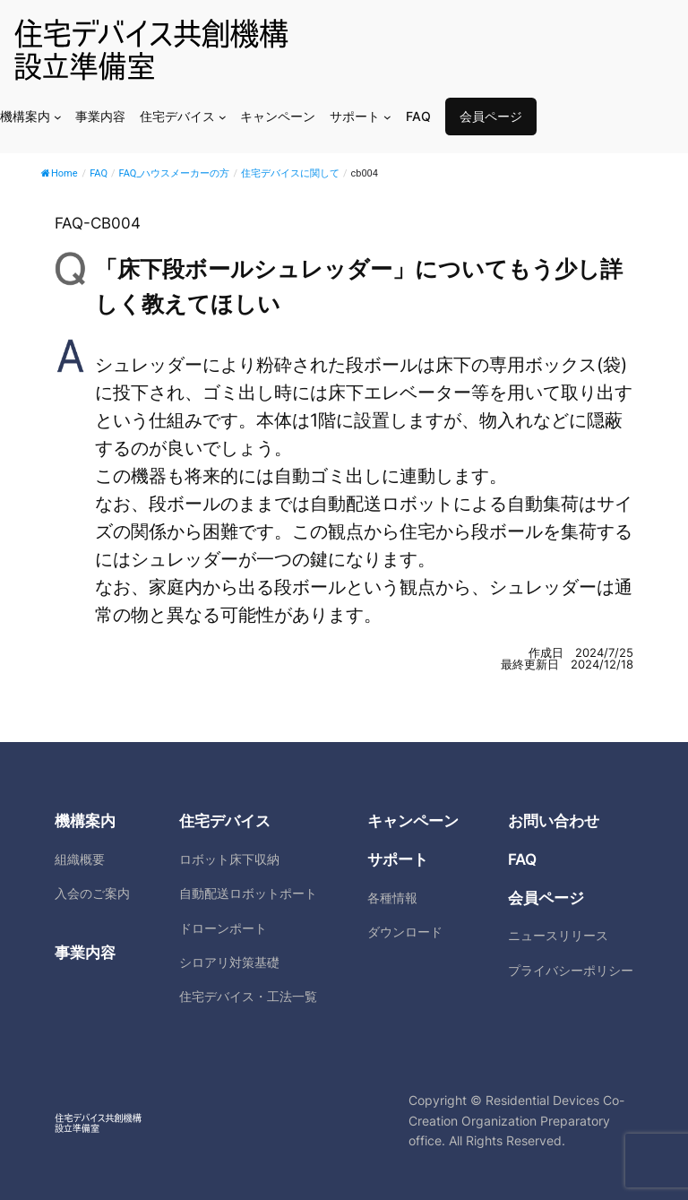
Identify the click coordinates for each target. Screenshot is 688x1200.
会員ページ (491, 116)
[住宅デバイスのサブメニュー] (223, 117)
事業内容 (85, 953)
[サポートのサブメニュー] (387, 117)
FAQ (522, 859)
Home (59, 173)
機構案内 (85, 821)
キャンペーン (413, 821)
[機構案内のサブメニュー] (58, 117)
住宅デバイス (225, 821)
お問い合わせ (553, 821)
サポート (397, 859)
